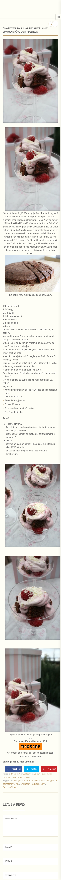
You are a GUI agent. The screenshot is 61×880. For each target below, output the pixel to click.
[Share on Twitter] (31, 769)
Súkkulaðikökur (16, 777)
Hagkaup (35, 784)
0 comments (28, 777)
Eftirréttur (24, 784)
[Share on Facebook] (13, 769)
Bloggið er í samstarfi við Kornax (30, 780)
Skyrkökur (6, 777)
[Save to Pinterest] (49, 769)
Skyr (43, 784)
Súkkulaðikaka (10, 787)
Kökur (49, 774)
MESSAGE (30, 826)
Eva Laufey (27, 774)
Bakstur (37, 774)
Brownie (43, 774)
